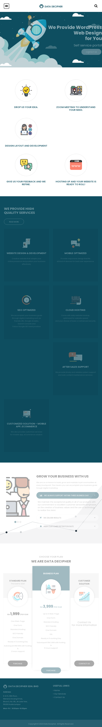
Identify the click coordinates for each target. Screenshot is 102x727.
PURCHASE (17, 663)
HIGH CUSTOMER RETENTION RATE (67, 526)
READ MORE (14, 222)
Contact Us (59, 697)
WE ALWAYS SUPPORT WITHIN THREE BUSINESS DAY (67, 495)
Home (56, 690)
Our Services (59, 694)
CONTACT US (84, 663)
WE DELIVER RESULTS (67, 517)
